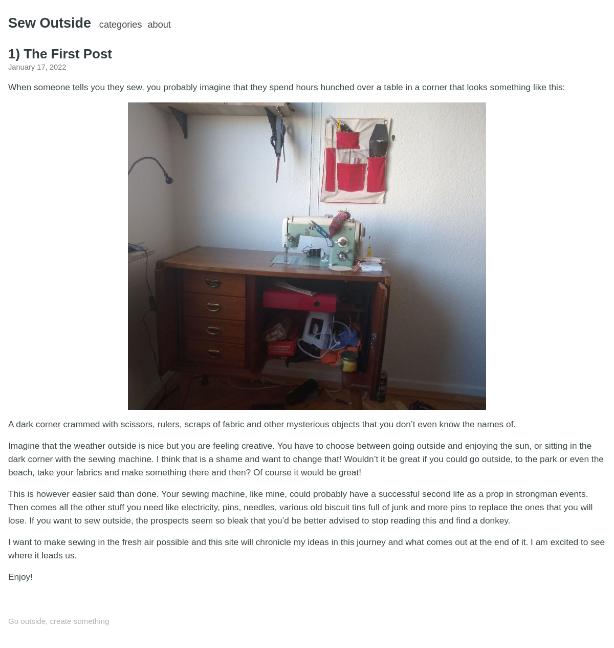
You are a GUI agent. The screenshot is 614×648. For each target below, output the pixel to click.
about (159, 24)
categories (120, 24)
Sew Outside (49, 23)
